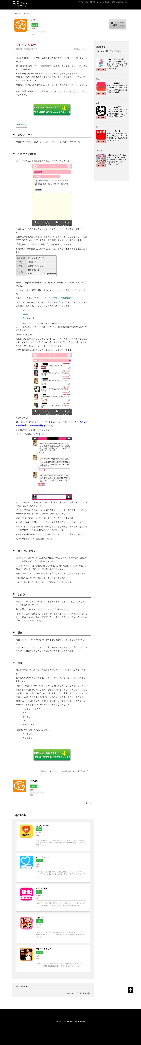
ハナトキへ (53, 928)
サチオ (90, 803)
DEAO (25, 314)
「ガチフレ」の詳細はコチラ (61, 298)
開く (23, 124)
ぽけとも (27, 310)
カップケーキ (28, 318)
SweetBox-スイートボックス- (76, 993)
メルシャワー (23, 986)
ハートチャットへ (53, 867)
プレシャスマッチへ (53, 958)
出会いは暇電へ (53, 897)
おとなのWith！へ (53, 836)
